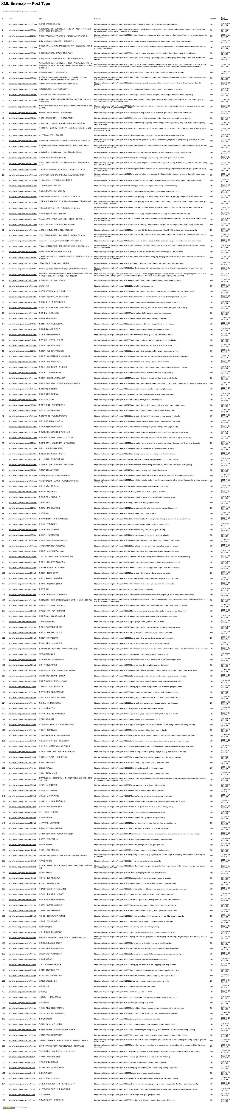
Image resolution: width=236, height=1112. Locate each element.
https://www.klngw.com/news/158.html (23, 246)
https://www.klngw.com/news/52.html (22, 823)
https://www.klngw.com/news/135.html (23, 373)
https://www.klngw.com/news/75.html (22, 697)
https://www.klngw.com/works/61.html (22, 773)
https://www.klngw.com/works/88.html (22, 627)
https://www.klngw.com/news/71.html (22, 719)
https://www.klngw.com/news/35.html (22, 916)
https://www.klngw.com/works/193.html (23, 47)
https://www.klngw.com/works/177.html (23, 141)
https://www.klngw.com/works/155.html (23, 263)
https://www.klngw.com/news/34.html (22, 921)
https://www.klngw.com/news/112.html (23, 497)
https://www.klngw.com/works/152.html (23, 280)
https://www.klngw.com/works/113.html (23, 492)
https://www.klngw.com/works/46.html (22, 855)
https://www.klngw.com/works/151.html (23, 286)
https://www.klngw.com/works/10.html (22, 1051)
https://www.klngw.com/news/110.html (23, 508)
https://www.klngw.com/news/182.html (23, 113)
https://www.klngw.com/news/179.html (23, 129)
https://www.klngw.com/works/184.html (23, 100)
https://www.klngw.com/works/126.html (23, 421)
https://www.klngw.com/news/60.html (22, 779)
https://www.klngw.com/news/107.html (23, 524)
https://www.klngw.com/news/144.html (23, 324)
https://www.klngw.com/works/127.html (23, 416)
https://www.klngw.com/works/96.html (22, 584)
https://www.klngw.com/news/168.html (23, 191)
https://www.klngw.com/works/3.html (22, 1089)
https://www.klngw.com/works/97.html (22, 578)
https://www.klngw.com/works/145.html (23, 318)
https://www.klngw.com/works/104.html (23, 540)
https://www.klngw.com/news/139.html (23, 351)
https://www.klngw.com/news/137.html (23, 362)
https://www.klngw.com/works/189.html (23, 72)
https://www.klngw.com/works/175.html (23, 152)
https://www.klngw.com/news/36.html (22, 910)
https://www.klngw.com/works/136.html (23, 367)
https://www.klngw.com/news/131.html (23, 394)
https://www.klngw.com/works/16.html (22, 1019)
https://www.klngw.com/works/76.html (22, 692)
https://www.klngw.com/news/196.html (23, 30)
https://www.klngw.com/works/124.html (23, 432)
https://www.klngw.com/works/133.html (23, 383)
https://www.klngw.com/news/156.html (23, 257)
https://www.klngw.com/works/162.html (23, 224)
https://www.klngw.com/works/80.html (22, 670)
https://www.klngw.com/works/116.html (23, 475)
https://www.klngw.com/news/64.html (22, 757)
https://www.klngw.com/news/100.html (23, 562)
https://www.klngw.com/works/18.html (22, 1008)
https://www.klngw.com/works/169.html (23, 186)
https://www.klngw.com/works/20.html (22, 997)
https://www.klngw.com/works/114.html (23, 486)
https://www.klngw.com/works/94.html (22, 595)
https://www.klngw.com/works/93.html (22, 600)
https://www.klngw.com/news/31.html (22, 938)
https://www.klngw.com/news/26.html (22, 965)
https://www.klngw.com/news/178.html (23, 135)
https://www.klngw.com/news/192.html (23, 53)
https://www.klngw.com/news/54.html (22, 812)
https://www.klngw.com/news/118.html (23, 465)
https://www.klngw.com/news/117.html (23, 470)
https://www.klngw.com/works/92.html (22, 605)
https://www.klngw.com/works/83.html (22, 654)
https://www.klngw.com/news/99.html (22, 567)
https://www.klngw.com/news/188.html (23, 78)
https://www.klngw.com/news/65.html (22, 752)
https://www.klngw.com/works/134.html (23, 378)
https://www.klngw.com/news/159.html (23, 241)
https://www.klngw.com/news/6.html (22, 1073)
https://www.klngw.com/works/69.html (22, 730)
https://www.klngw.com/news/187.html (23, 84)
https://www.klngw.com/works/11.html (22, 1046)
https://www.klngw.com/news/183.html (23, 107)
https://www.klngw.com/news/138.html (23, 356)
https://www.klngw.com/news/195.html (23, 36)
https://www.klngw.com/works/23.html (22, 981)
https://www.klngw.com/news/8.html (22, 1062)
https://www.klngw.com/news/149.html (23, 297)
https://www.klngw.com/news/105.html (23, 535)
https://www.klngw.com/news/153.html (23, 275)
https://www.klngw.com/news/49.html (22, 839)
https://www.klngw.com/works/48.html (22, 845)
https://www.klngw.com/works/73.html (22, 708)
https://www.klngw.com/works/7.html (22, 1068)
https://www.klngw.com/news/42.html (22, 878)
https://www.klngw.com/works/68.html (22, 735)
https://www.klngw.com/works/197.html (23, 24)
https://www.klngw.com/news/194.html (23, 41)
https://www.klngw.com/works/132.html (23, 389)
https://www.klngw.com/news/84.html (22, 649)
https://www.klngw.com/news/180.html (23, 123)
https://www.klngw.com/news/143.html (23, 329)
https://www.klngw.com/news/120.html (23, 454)
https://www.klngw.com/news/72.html (22, 714)
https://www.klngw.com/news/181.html (23, 118)
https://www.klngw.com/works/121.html (23, 448)
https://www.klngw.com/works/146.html (23, 313)
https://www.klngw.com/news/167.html (23, 197)
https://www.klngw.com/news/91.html (22, 611)
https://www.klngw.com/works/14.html (22, 1030)
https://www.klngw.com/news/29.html (22, 948)
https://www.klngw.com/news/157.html (23, 252)
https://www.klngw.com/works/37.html (22, 905)
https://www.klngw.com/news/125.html (23, 427)
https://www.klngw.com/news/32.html (22, 932)
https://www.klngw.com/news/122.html (23, 443)
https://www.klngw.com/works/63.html (22, 762)
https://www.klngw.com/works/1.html (22, 1100)
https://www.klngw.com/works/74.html (22, 703)
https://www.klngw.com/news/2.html (22, 1095)
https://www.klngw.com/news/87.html (22, 632)
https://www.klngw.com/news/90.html (22, 616)
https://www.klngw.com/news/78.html (22, 681)
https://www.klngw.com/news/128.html (23, 410)
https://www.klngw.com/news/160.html (23, 235)
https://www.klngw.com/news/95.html (22, 589)
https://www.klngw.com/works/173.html (23, 164)
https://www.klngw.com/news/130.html (23, 400)
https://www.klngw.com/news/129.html (23, 405)
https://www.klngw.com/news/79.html (22, 676)
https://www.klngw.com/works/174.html (23, 158)
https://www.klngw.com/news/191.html (23, 58)
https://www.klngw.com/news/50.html (22, 834)
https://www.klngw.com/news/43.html (22, 873)
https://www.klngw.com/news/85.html (22, 643)
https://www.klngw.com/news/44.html (22, 867)
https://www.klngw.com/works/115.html (23, 481)
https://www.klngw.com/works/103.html (23, 546)
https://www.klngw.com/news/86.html (22, 638)
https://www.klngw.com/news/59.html (22, 785)
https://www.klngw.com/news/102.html (23, 551)
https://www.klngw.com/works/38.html (22, 900)
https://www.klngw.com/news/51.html (22, 828)
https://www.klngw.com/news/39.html (22, 894)
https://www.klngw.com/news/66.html (22, 746)
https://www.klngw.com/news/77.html (22, 687)
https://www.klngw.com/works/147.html (23, 308)
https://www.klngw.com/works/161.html (23, 230)
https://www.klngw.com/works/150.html (23, 291)
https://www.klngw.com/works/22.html (22, 986)
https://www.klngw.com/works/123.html (23, 438)
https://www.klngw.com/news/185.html (23, 95)
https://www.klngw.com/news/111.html (23, 502)
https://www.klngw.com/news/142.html (23, 335)
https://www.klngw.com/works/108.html (23, 519)
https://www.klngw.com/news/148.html (23, 302)
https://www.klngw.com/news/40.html (22, 889)
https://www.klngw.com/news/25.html (22, 970)
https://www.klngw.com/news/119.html (23, 459)
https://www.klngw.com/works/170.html (23, 180)
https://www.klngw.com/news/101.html (23, 557)
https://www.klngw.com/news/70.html (22, 725)
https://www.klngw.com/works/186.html (23, 89)
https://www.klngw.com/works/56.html (22, 801)
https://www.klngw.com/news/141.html (23, 340)
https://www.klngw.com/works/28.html (22, 954)
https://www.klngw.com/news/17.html (22, 1013)
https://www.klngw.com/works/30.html (22, 943)
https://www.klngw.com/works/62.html (22, 768)
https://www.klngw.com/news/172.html (23, 169)
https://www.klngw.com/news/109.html (23, 513)
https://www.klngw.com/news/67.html (22, 741)
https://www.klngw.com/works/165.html (23, 208)
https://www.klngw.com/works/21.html (22, 992)
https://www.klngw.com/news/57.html (22, 796)
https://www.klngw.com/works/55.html (22, 807)
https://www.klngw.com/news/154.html (23, 269)
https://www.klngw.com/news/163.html (23, 219)
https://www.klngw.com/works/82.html (22, 660)
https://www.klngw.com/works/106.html (23, 530)
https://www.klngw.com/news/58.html (22, 790)
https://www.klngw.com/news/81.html (22, 665)
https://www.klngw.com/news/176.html (23, 146)
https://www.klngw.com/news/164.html (23, 214)
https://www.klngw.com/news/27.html (22, 959)
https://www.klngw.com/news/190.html (23, 65)
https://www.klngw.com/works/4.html (22, 1084)
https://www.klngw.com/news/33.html (22, 927)
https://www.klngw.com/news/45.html (22, 861)
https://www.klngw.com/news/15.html (22, 1024)
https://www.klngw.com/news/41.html (22, 883)
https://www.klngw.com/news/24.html (22, 975)
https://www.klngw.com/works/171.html (23, 175)
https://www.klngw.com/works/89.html (22, 622)
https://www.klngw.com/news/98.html (22, 573)
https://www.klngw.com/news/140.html (23, 345)
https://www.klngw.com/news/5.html (22, 1078)
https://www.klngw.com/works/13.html (22, 1035)
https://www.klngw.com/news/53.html (22, 818)
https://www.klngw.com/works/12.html (22, 1040)
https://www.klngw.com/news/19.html (22, 1003)
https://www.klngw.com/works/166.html (23, 202)
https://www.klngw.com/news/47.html (22, 850)
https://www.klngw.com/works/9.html (22, 1057)
